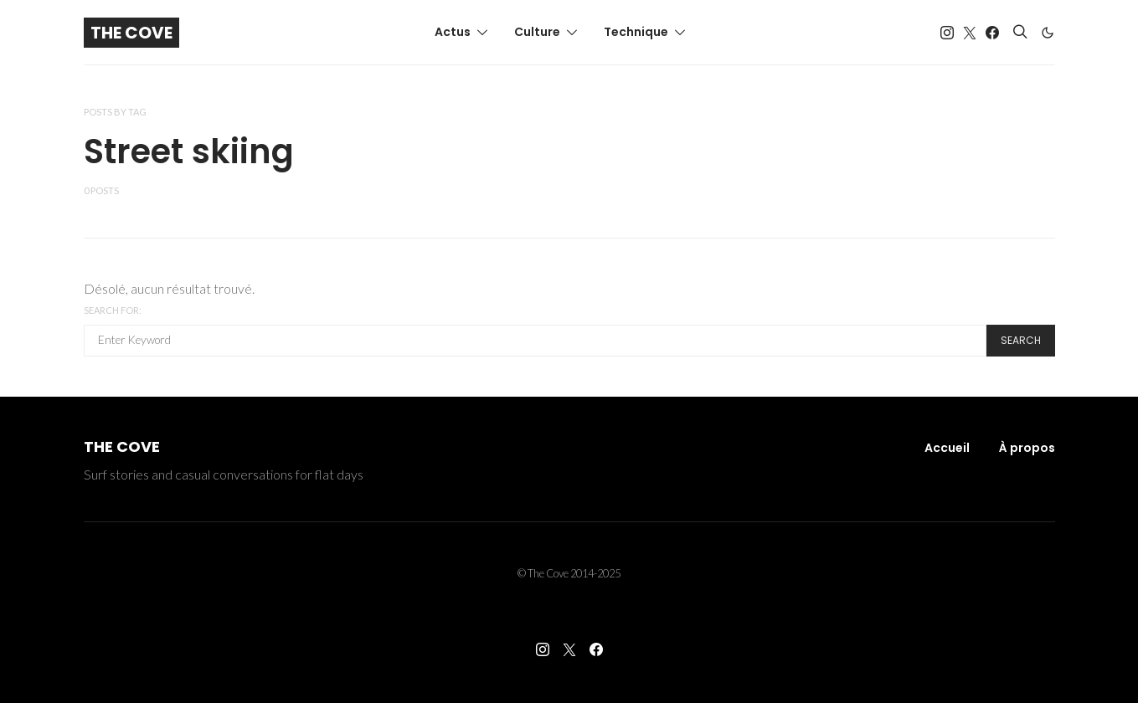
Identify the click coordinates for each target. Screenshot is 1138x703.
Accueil (947, 447)
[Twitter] (969, 32)
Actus (453, 31)
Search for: (113, 310)
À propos (1027, 447)
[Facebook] (992, 32)
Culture (537, 31)
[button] (1047, 32)
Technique (636, 31)
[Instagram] (947, 32)
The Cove (131, 32)
